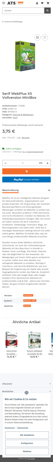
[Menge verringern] (5, 163)
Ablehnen (27, 451)
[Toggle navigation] (3, 2)
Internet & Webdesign (23, 114)
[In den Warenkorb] (4, 30)
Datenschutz (22, 428)
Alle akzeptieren (27, 435)
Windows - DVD (29, 300)
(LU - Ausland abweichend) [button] (32, 152)
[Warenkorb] (48, 3)
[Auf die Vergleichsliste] (37, 37)
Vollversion (28, 295)
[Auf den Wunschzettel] (45, 37)
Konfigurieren (27, 443)
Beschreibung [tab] (10, 190)
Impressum (10, 428)
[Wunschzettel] (42, 3)
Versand (25, 137)
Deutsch (27, 306)
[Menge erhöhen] (47, 163)
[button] (37, 3)
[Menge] (22, 163)
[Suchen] (23, 10)
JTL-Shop (31, 458)
